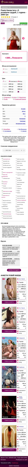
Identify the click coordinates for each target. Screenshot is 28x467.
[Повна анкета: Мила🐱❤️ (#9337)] (9, 377)
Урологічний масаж (6, 216)
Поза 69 (4, 183)
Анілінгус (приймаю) (20, 200)
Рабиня (17, 192)
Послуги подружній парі (6, 168)
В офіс (5, 99)
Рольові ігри (4, 208)
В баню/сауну (21, 97)
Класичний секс (5, 159)
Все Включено (22, 129)
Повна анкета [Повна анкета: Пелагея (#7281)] (9, 420)
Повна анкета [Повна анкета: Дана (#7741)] (9, 331)
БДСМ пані (18, 184)
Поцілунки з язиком (6, 188)
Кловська (20, 426)
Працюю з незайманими (4, 205)
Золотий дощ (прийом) (19, 209)
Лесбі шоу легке (19, 159)
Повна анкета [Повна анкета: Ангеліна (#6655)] (9, 302)
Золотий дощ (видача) (19, 205)
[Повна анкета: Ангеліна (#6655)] (9, 289)
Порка (17, 190)
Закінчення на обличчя (5, 196)
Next (23, 38)
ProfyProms (15, 462)
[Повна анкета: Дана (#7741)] (9, 318)
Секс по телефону (6, 202)
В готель (13, 97)
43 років (23, 108)
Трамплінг (18, 188)
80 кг (24, 113)
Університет (21, 338)
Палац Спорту (20, 397)
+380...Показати (13, 58)
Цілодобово (5, 129)
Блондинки (22, 118)
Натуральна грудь (20, 123)
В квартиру (6, 97)
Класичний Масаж (6, 214)
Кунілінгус (4, 181)
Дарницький (14, 68)
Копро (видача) (19, 212)
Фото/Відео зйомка (20, 169)
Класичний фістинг (20, 196)
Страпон (18, 186)
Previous (4, 38)
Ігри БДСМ (18, 180)
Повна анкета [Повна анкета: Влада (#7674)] (9, 361)
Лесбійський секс (6, 165)
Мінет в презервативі (6, 172)
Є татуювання (6, 131)
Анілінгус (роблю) (20, 202)
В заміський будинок (19, 99)
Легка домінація (19, 182)
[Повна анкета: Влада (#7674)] (9, 348)
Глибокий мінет (5, 178)
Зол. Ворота (21, 279)
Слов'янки (22, 121)
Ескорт (3, 185)
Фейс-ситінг (18, 163)
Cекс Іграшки (19, 165)
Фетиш (17, 167)
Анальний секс (5, 163)
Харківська (14, 71)
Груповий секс (5, 161)
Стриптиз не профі (20, 172)
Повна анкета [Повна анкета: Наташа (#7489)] (9, 449)
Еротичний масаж (6, 211)
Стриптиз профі (19, 174)
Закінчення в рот (6, 193)
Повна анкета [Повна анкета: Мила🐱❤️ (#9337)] (9, 390)
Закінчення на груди (6, 191)
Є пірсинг (23, 131)
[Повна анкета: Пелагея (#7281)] (9, 407)
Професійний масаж (6, 218)
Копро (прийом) (19, 214)
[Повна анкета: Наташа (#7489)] (9, 436)
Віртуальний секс (6, 200)
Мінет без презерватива (4, 175)
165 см (23, 111)
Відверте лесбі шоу (20, 161)
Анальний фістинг (20, 198)
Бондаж (17, 178)
